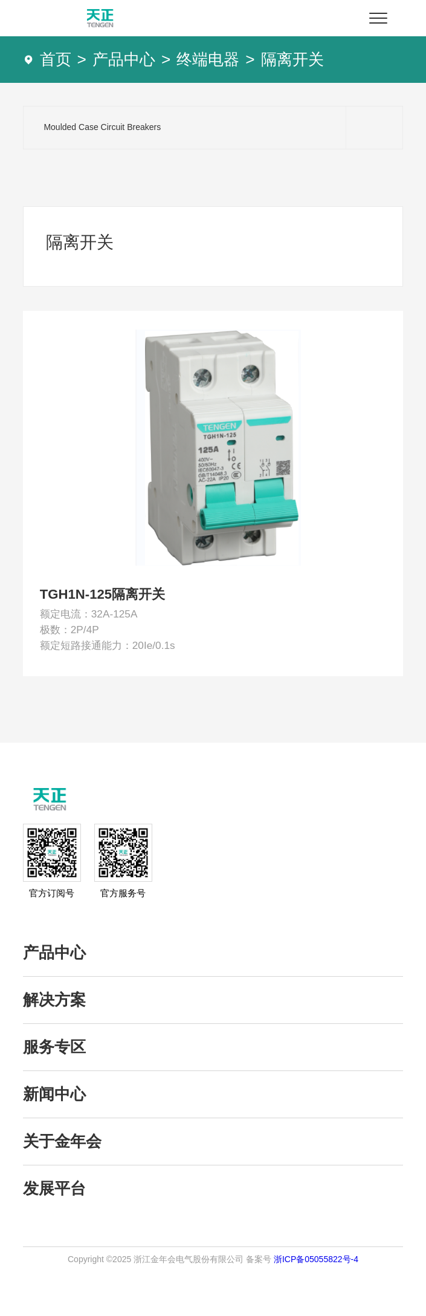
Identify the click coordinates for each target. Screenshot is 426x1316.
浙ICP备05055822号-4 (316, 1303)
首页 (55, 59)
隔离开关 (292, 59)
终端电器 (207, 59)
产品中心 (123, 59)
